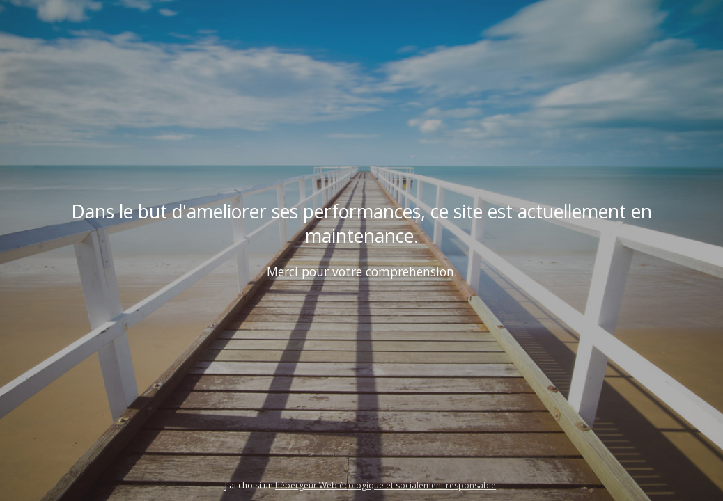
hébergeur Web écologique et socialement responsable (385, 485)
